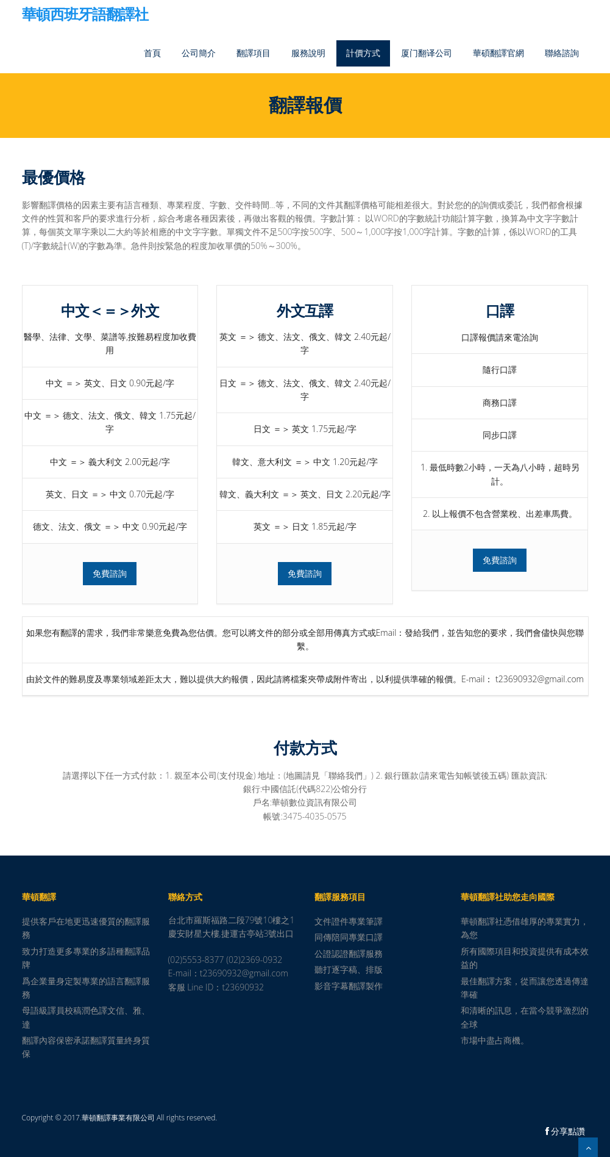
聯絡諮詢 (562, 53)
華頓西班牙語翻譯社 (85, 15)
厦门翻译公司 (426, 53)
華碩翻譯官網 (498, 53)
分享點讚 (565, 1131)
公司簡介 (199, 53)
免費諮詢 (110, 573)
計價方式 (363, 53)
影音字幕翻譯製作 (348, 986)
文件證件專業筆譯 (348, 921)
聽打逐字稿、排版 (348, 969)
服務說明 (308, 53)
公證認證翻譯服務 (348, 953)
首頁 (152, 53)
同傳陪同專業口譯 (348, 937)
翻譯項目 (253, 53)
